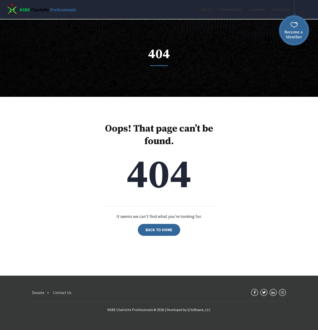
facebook (254, 292)
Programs (281, 9)
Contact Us (62, 292)
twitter (263, 292)
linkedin (273, 292)
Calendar (257, 9)
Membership (230, 9)
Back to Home (159, 229)
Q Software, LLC (199, 309)
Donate (38, 292)
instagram (282, 292)
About (206, 9)
